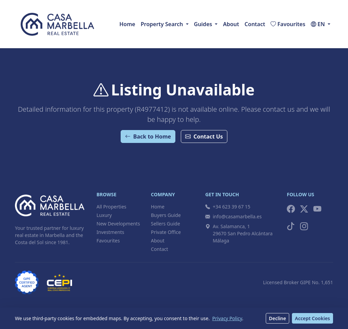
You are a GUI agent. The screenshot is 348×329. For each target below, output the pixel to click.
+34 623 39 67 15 (227, 206)
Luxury (104, 215)
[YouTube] (317, 209)
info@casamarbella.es (233, 216)
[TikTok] (291, 226)
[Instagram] (304, 226)
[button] (320, 24)
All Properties (111, 206)
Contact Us (204, 136)
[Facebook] (291, 209)
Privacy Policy (227, 318)
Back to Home (148, 136)
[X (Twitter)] (304, 209)
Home (127, 24)
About (231, 24)
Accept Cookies (312, 318)
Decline (277, 318)
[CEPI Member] (59, 282)
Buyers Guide (166, 215)
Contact (255, 24)
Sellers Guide (165, 223)
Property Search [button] (162, 24)
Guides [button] (203, 24)
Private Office (166, 232)
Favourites (108, 240)
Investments (110, 232)
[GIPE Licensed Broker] (27, 282)
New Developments (118, 223)
